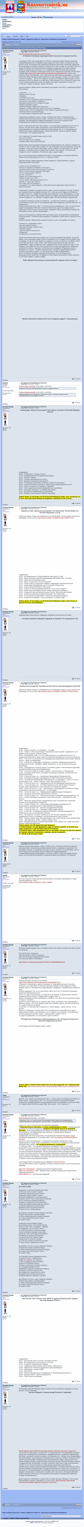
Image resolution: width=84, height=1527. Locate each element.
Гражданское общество (33, 39)
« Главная (6, 1518)
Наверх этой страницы (22, 1518)
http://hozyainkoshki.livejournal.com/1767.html (34, 54)
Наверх (5, 380)
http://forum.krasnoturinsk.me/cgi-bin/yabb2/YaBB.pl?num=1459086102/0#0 (53, 1086)
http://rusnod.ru (60, 1162)
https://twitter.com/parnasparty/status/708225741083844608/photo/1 (42, 962)
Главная (8, 36)
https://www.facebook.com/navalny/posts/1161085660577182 (39, 982)
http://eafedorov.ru (25, 1174)
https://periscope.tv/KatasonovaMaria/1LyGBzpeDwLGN (48, 73)
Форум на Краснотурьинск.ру (11, 39)
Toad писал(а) (24, 1118)
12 (14, 44)
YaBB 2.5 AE (54, 1521)
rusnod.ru (29, 1260)
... (11, 44)
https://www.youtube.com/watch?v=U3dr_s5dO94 (35, 882)
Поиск (21, 36)
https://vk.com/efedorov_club (28, 1171)
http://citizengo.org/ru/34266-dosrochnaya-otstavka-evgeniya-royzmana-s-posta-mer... (48, 1451)
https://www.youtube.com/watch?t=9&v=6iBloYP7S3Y (56, 518)
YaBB (31, 1522)
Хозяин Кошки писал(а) (27, 386)
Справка (15, 36)
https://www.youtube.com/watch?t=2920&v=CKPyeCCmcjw (58, 691)
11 (13, 44)
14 (17, 44)
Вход (4, 28)
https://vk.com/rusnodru (27, 1169)
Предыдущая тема (66, 42)
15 (19, 44)
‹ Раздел (12, 1518)
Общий (23, 39)
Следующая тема (76, 42)
